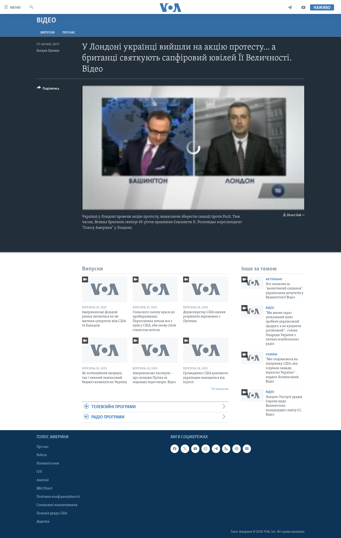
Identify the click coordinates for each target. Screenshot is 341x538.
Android (43, 480)
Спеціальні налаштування (57, 505)
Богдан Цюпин (48, 51)
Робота (42, 455)
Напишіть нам (48, 463)
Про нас (68, 32)
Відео (270, 308)
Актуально (274, 279)
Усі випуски (219, 389)
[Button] (48, 89)
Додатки (43, 521)
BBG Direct (44, 488)
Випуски (47, 32)
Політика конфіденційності (58, 496)
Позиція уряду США (52, 513)
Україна (271, 354)
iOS (39, 472)
